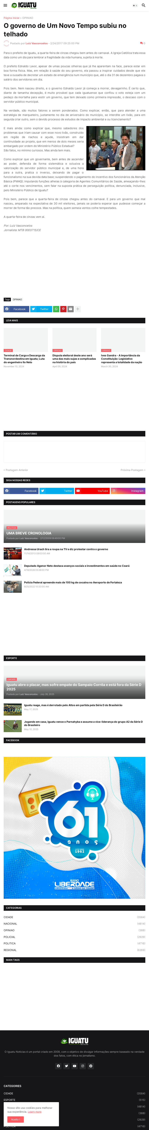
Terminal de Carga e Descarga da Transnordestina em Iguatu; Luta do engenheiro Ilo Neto (24, 359)
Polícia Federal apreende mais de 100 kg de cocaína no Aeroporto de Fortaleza (73, 582)
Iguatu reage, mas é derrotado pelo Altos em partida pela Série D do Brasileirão (73, 705)
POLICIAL (74, 937)
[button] (5, 5)
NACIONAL (74, 924)
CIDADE (74, 917)
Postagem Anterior (17, 470)
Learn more (34, 1111)
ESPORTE (74, 1100)
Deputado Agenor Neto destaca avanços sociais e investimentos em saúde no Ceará (76, 565)
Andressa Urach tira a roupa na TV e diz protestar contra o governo (66, 549)
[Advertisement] (74, 267)
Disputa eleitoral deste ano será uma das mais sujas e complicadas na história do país (74, 359)
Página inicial (11, 18)
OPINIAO (27, 18)
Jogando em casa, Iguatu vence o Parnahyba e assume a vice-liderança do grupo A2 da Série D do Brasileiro (83, 723)
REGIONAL (74, 950)
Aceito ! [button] (15, 1119)
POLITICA (74, 943)
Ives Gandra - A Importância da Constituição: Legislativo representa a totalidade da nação (121, 359)
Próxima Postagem (132, 470)
